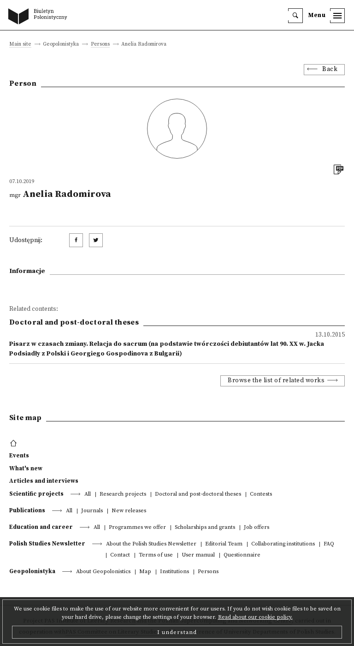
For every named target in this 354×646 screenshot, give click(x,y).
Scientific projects (36, 494)
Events (19, 455)
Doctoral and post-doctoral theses (198, 494)
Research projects (123, 494)
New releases (129, 511)
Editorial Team (223, 544)
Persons (100, 44)
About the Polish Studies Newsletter (151, 544)
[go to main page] (39, 17)
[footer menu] (14, 443)
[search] (295, 15)
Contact (120, 555)
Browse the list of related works (276, 381)
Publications (27, 510)
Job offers (256, 527)
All (87, 494)
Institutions (174, 572)
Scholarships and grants (205, 527)
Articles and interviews (43, 481)
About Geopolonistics (103, 572)
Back (329, 69)
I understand (177, 632)
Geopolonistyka (32, 571)
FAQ (329, 544)
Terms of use (156, 555)
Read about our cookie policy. (255, 617)
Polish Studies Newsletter (47, 543)
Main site (20, 44)
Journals (92, 511)
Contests (261, 494)
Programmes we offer (137, 527)
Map (145, 572)
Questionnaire (242, 555)
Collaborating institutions (283, 544)
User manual (198, 555)
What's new (25, 468)
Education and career (41, 527)
